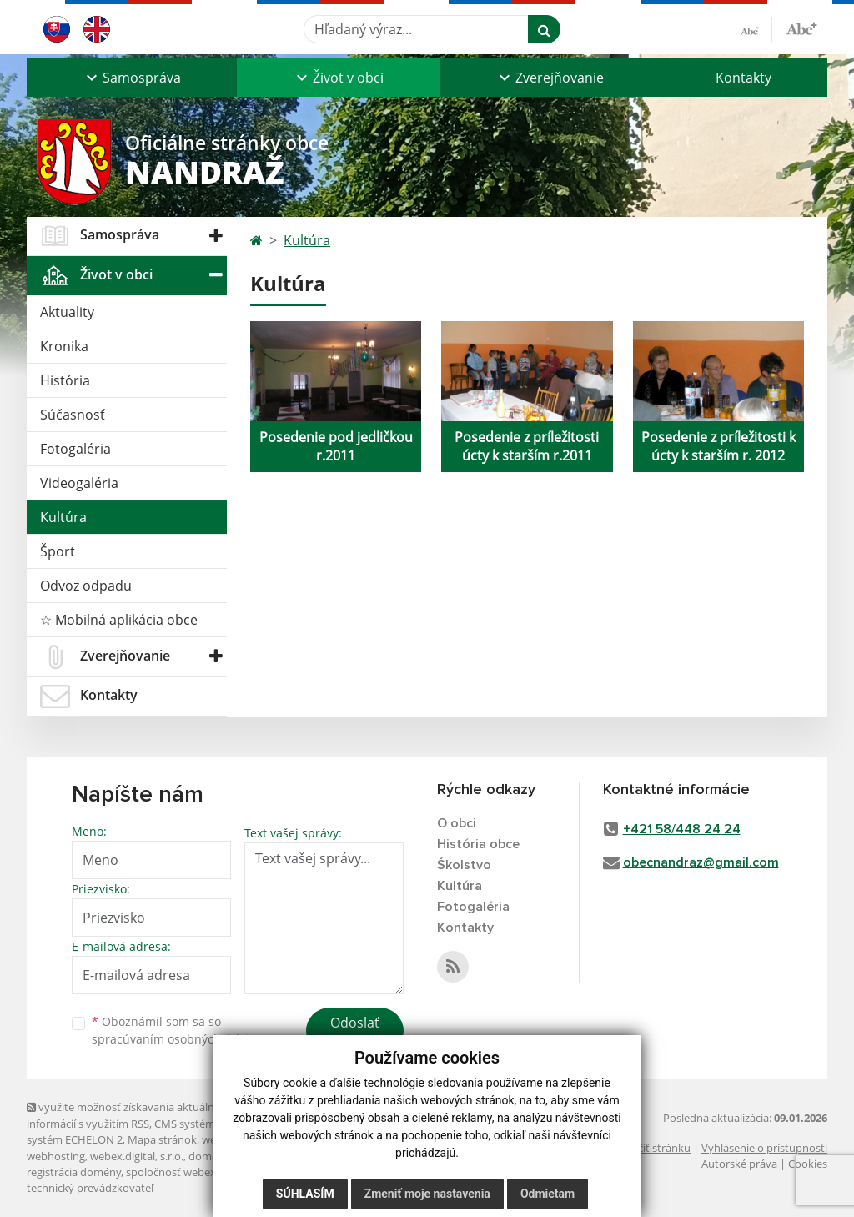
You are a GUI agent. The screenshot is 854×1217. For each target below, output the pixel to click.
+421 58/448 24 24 (682, 829)
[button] (132, 77)
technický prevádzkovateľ (90, 1187)
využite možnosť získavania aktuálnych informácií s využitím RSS (129, 1114)
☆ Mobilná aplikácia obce (119, 620)
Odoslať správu (354, 1032)
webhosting (56, 1156)
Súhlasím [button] (305, 1193)
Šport (57, 551)
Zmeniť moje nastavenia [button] (427, 1193)
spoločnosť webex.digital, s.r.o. (201, 1171)
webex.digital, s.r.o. (136, 1156)
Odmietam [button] (547, 1193)
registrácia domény (74, 1171)
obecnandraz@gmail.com (701, 862)
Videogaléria (79, 483)
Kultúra (63, 517)
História (65, 380)
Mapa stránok (162, 1139)
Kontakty (743, 77)
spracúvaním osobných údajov (177, 1039)
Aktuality (67, 312)
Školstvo (464, 865)
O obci (456, 823)
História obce (478, 844)
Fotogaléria (75, 449)
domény (208, 1156)
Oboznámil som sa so (177, 1030)
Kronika (64, 346)
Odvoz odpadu (86, 585)
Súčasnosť (72, 414)
